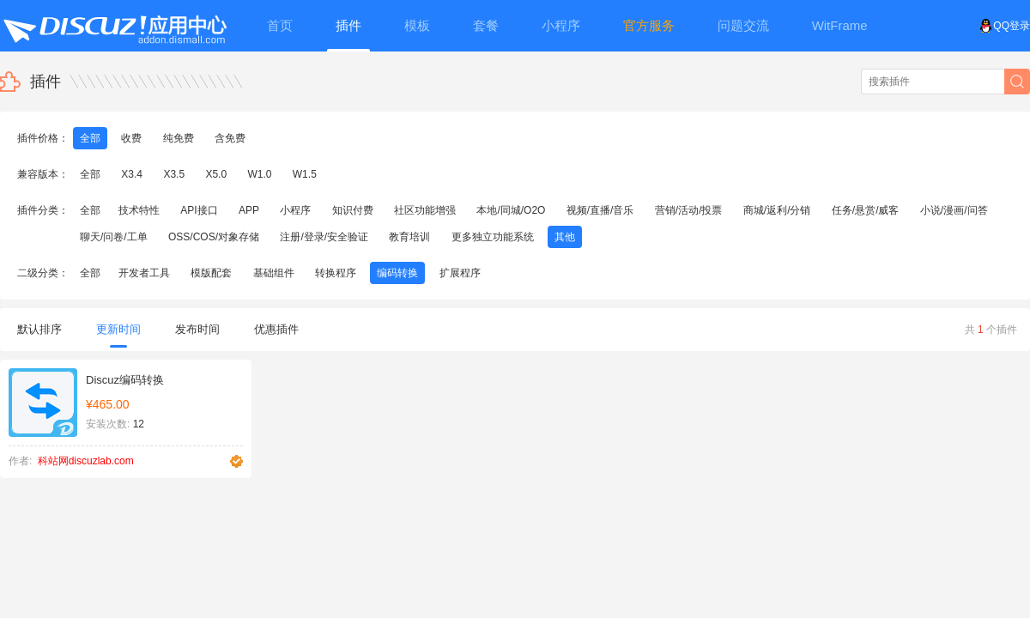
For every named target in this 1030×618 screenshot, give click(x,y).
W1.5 (305, 174)
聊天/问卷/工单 (114, 237)
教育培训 (409, 237)
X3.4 (131, 174)
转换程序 (335, 273)
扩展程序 (460, 273)
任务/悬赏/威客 (866, 210)
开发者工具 (144, 273)
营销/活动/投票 (689, 210)
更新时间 (118, 335)
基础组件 (273, 273)
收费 (131, 138)
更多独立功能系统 (492, 237)
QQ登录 (1004, 26)
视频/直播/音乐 (600, 210)
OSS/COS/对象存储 (213, 237)
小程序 (295, 210)
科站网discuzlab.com (86, 461)
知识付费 (352, 210)
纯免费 (178, 138)
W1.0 (259, 174)
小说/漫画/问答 (954, 210)
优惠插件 (276, 329)
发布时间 (197, 329)
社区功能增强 (425, 210)
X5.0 (216, 174)
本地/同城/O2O (510, 210)
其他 (564, 237)
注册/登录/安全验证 (324, 237)
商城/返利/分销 (777, 210)
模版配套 (211, 273)
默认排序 (39, 329)
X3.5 (174, 174)
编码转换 (397, 273)
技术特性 (139, 210)
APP (249, 210)
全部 (90, 138)
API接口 (198, 210)
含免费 (230, 138)
